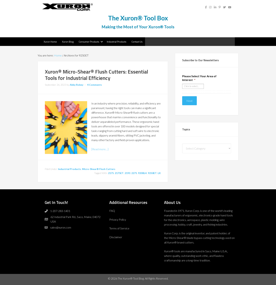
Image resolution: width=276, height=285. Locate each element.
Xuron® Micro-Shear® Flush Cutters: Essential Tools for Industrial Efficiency (96, 75)
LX (159, 173)
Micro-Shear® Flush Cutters (98, 168)
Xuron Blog (68, 41)
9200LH (142, 173)
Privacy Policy (117, 219)
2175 (111, 173)
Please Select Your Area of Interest (199, 77)
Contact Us (137, 41)
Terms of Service (119, 228)
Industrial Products (116, 41)
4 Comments (94, 84)
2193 (127, 173)
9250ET (152, 173)
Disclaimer (115, 237)
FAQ (112, 210)
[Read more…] (99, 149)
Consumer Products (89, 41)
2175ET (119, 173)
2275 (134, 173)
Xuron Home (50, 41)
